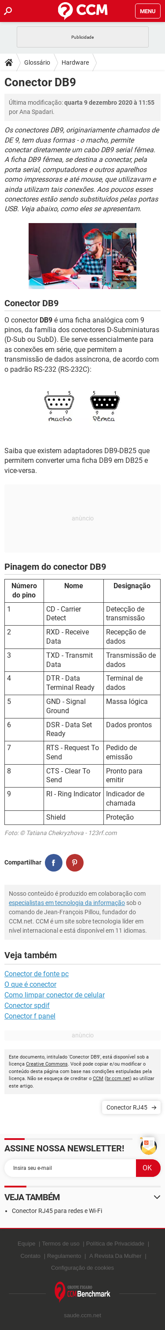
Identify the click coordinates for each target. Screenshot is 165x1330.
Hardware (75, 62)
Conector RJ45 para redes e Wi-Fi (57, 1210)
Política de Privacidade (115, 1243)
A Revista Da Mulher (115, 1256)
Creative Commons (47, 1064)
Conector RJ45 (126, 1107)
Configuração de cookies (82, 1267)
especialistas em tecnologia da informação (67, 902)
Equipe (26, 1243)
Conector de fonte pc (36, 974)
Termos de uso (60, 1243)
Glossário (37, 62)
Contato (30, 1256)
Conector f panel (29, 1016)
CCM (98, 1078)
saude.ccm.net (82, 1315)
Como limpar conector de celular (54, 995)
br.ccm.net (118, 1078)
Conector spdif (27, 1005)
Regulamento (64, 1256)
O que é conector (30, 984)
